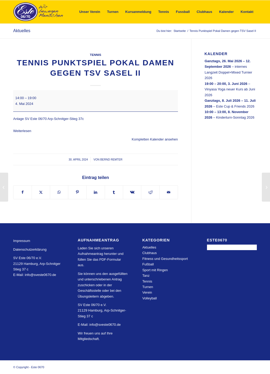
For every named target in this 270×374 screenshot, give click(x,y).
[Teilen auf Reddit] (150, 192)
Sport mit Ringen (155, 270)
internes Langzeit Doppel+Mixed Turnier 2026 (228, 72)
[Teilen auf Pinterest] (77, 192)
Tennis (95, 54)
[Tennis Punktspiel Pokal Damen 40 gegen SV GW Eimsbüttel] (266, 187)
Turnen (147, 287)
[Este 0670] (38, 11)
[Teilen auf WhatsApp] (59, 192)
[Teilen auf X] (41, 192)
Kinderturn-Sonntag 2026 (235, 117)
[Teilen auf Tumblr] (114, 192)
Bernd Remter (111, 159)
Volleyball (149, 298)
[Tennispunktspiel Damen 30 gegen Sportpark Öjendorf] (4, 187)
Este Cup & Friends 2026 (235, 106)
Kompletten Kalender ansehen (155, 139)
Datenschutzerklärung (29, 249)
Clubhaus (149, 253)
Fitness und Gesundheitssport (165, 259)
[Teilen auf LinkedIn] (96, 192)
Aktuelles (21, 30)
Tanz (146, 276)
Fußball (148, 264)
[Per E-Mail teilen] (168, 192)
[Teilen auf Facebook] (22, 192)
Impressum (21, 241)
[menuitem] (90, 11)
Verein (147, 292)
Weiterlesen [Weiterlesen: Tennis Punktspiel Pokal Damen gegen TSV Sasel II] (22, 131)
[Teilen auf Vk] (132, 192)
